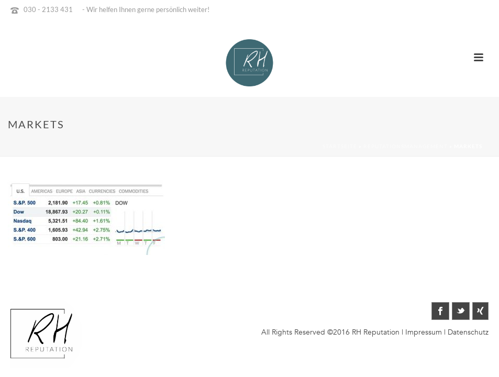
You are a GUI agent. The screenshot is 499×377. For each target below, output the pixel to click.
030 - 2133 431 (48, 9)
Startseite (340, 146)
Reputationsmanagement (405, 146)
